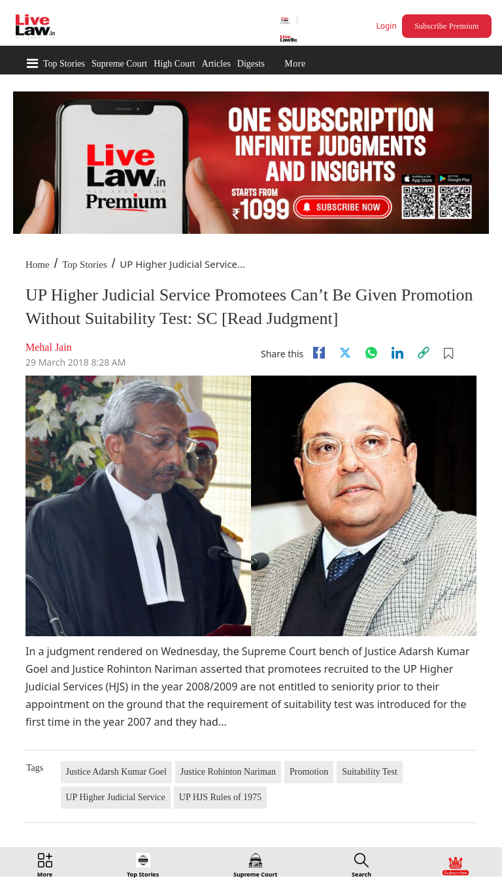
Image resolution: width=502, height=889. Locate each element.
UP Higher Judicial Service (115, 797)
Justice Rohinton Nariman (228, 772)
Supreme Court (119, 64)
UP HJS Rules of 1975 (220, 797)
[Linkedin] (397, 353)
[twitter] (345, 353)
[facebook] (319, 353)
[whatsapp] (371, 353)
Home (37, 264)
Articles (216, 64)
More (294, 64)
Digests (251, 64)
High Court (174, 64)
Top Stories (64, 64)
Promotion (309, 772)
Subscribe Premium (446, 26)
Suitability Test (369, 772)
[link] (423, 353)
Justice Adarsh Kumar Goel (116, 772)
